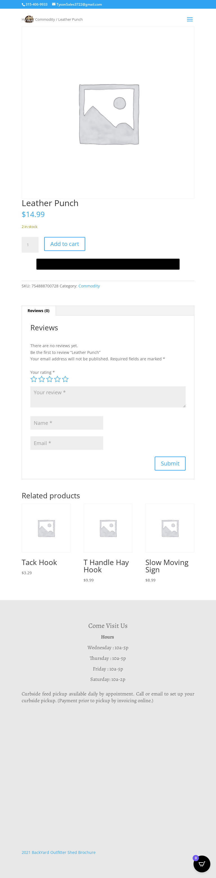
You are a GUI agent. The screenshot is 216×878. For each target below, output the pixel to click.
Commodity (89, 286)
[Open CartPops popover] (202, 864)
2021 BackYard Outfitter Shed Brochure (59, 852)
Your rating (42, 372)
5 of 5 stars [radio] (65, 379)
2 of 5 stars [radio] (41, 379)
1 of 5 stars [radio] (33, 379)
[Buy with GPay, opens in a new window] (108, 264)
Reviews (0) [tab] (39, 310)
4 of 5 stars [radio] (57, 379)
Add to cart (64, 244)
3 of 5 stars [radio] (49, 379)
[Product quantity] (30, 245)
